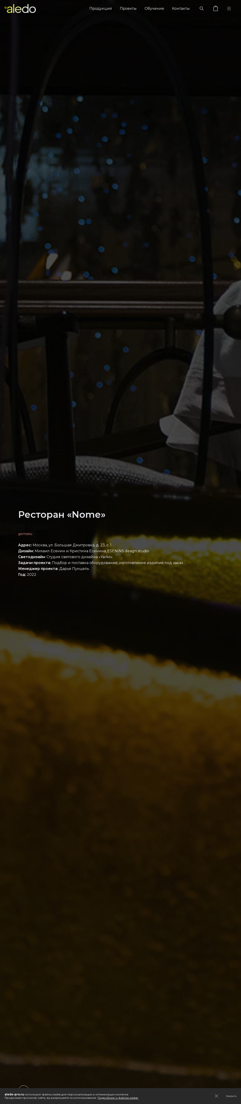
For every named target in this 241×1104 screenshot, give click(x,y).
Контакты (181, 8)
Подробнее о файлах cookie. (118, 1097)
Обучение (154, 8)
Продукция (100, 8)
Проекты (128, 8)
